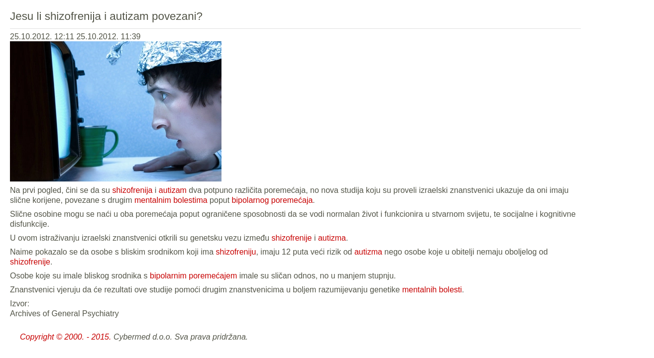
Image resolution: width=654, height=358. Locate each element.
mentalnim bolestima (171, 200)
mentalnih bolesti (432, 289)
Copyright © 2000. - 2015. (65, 337)
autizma (332, 238)
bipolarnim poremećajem (193, 275)
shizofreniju (236, 252)
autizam (173, 190)
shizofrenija (132, 190)
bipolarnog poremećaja (272, 200)
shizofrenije (292, 238)
